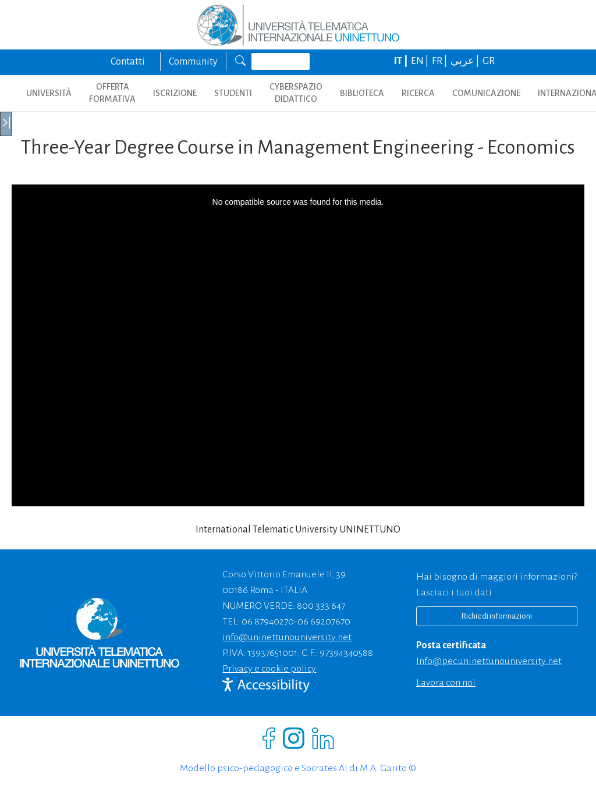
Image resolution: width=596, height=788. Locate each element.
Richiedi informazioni (496, 616)
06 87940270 (268, 621)
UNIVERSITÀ (49, 93)
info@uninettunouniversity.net (287, 637)
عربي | (465, 61)
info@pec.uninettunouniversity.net (489, 661)
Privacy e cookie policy (269, 668)
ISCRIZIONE (175, 93)
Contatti (128, 61)
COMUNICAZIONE (486, 93)
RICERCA (418, 93)
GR (489, 61)
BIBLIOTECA (362, 93)
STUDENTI (233, 93)
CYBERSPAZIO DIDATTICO (295, 93)
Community (193, 61)
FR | (440, 61)
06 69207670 (323, 621)
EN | (420, 61)
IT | (401, 61)
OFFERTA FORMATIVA (112, 93)
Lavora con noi (446, 682)
